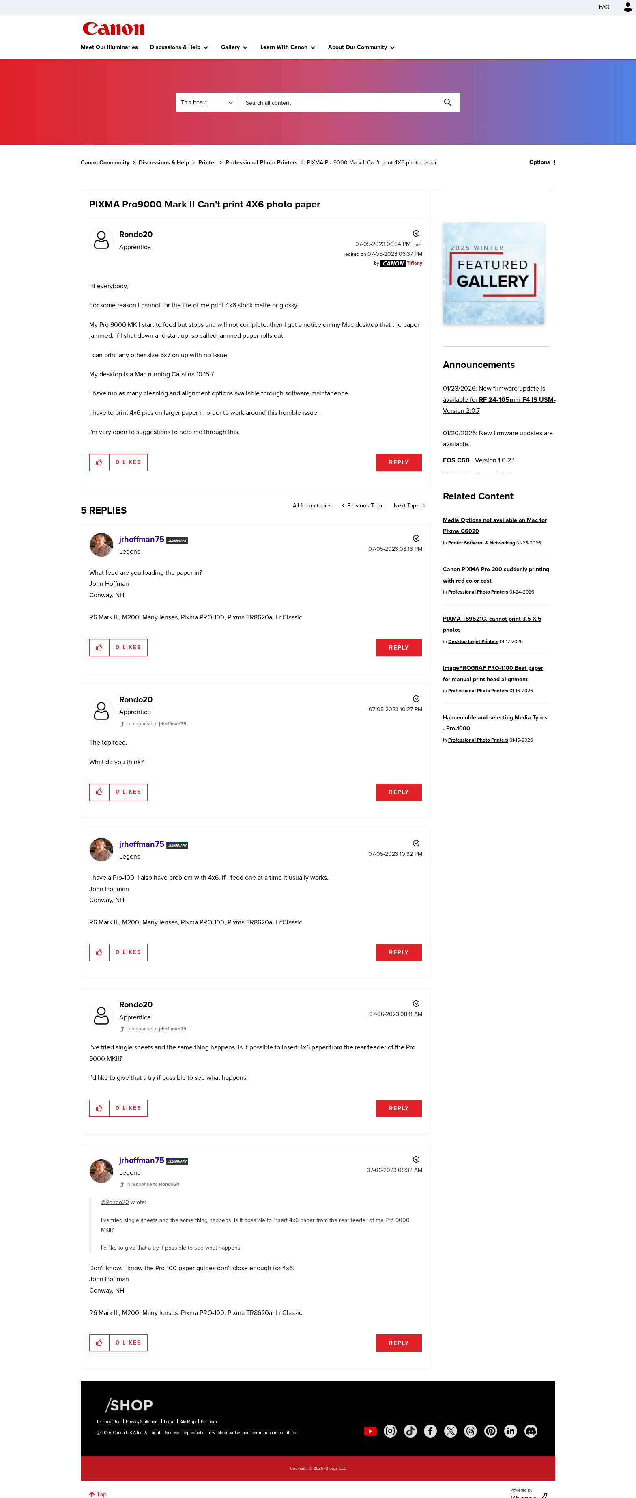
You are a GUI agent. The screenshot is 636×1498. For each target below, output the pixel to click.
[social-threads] (470, 1431)
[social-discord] (530, 1431)
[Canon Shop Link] (125, 1404)
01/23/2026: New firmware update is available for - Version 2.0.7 (499, 399)
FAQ (604, 7)
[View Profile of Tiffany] (414, 263)
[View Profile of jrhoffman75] (141, 539)
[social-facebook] (430, 1431)
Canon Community (113, 28)
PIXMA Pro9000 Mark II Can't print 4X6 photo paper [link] (372, 162)
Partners (209, 1422)
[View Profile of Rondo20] (136, 234)
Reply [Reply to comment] (399, 647)
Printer (207, 162)
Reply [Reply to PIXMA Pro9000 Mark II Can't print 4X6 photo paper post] (399, 462)
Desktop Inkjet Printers (473, 641)
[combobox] (348, 102)
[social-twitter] (450, 1431)
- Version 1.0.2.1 (478, 460)
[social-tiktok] (410, 1431)
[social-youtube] (370, 1431)
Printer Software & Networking (481, 542)
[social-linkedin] (510, 1431)
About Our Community (357, 47)
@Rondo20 (115, 1202)
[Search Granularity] (206, 102)
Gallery (230, 47)
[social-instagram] (390, 1431)
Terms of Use (108, 1422)
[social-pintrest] (490, 1431)
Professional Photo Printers (262, 162)
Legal (169, 1422)
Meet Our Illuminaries (109, 47)
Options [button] (539, 162)
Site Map (188, 1422)
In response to (156, 723)
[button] (100, 462)
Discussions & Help (175, 47)
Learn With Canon (283, 47)
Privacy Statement (142, 1422)
